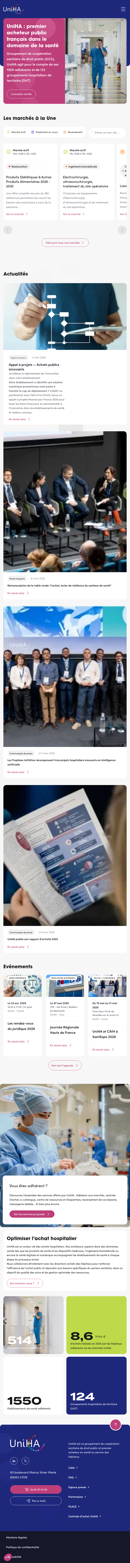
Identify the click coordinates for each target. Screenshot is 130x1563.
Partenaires (75, 1496)
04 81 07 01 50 (36, 1489)
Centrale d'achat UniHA (83, 1516)
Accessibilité (13, 1556)
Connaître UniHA (21, 94)
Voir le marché (15, 214)
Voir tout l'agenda (65, 1065)
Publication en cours (47, 132)
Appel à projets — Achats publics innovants (34, 366)
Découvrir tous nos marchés (63, 242)
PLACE (72, 1506)
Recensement (75, 132)
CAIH (71, 1467)
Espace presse (77, 1487)
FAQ (71, 1477)
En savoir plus (20, 419)
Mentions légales (16, 1537)
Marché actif (19, 132)
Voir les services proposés (29, 1214)
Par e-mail (36, 1501)
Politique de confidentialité (22, 1547)
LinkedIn (14, 1461)
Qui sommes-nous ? (22, 1283)
